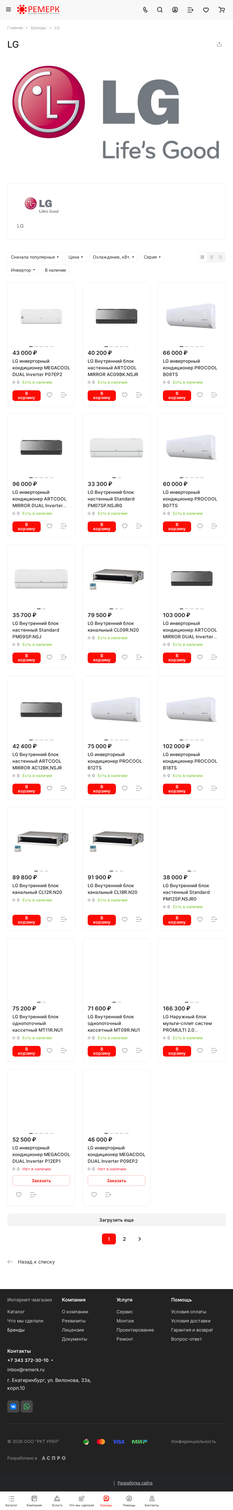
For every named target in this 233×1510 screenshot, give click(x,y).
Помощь (181, 1300)
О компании (75, 1312)
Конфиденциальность (193, 1441)
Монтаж (125, 1321)
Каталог (16, 1312)
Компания (74, 1300)
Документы (74, 1339)
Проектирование (135, 1330)
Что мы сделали (25, 1321)
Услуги (124, 1300)
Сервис (124, 1312)
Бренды (16, 1330)
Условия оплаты (188, 1312)
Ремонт (124, 1339)
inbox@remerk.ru (26, 1370)
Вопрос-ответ (186, 1339)
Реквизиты (74, 1321)
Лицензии (73, 1330)
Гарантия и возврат (192, 1330)
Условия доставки (191, 1321)
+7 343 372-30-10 (28, 1360)
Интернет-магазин (29, 1300)
